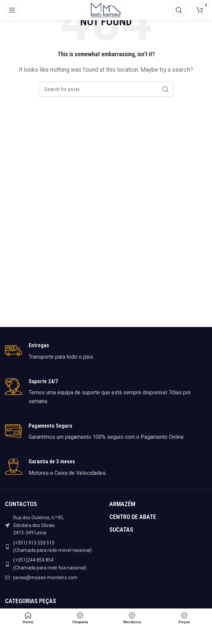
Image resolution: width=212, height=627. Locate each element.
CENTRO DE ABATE (132, 516)
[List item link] (54, 546)
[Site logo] (106, 9)
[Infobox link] (106, 351)
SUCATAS (121, 529)
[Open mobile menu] (12, 10)
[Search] (179, 10)
